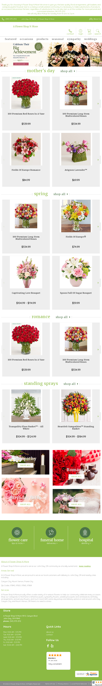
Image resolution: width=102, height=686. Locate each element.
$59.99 (76, 303)
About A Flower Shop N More (15, 561)
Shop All (67, 71)
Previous (3, 103)
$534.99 (75, 123)
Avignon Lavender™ (76, 170)
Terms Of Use (50, 684)
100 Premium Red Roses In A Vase (26, 113)
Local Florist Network (79, 684)
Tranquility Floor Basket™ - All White (26, 427)
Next (98, 103)
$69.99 (76, 180)
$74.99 (76, 246)
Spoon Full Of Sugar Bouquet (76, 293)
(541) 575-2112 (11, 19)
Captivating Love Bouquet (26, 293)
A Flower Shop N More (25, 26)
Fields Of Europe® (76, 236)
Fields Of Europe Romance (26, 170)
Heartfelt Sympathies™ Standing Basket (76, 427)
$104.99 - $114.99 (26, 303)
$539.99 (26, 123)
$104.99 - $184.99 (76, 436)
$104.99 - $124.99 (26, 436)
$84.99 (26, 180)
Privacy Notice (63, 684)
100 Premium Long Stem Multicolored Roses (76, 114)
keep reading (85, 566)
